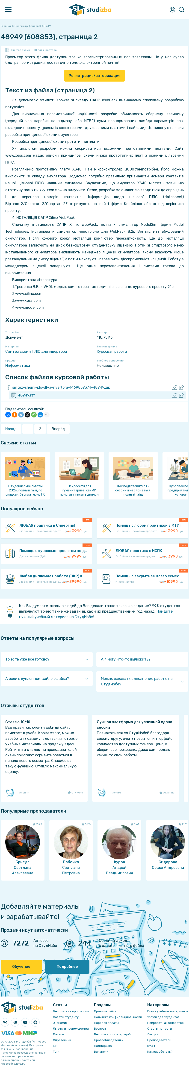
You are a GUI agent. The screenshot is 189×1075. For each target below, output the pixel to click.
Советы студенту (66, 1017)
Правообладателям (109, 1040)
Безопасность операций (112, 1034)
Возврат (100, 1028)
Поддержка (103, 1046)
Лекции (152, 1034)
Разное (58, 1034)
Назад (11, 429)
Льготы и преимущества (71, 1028)
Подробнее (67, 966)
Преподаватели (159, 1040)
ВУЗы (151, 1046)
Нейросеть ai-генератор (165, 1023)
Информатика (17, 365)
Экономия (60, 1023)
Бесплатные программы (71, 1011)
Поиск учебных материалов (167, 1011)
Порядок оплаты (106, 1023)
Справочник (62, 1040)
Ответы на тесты (159, 1028)
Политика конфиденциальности (118, 1017)
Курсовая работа (112, 351)
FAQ (56, 1046)
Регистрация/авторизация (94, 75)
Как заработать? (160, 1051)
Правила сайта (105, 1011)
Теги (56, 1051)
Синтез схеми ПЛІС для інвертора (34, 50)
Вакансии (101, 1051)
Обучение (21, 966)
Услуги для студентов (163, 1017)
